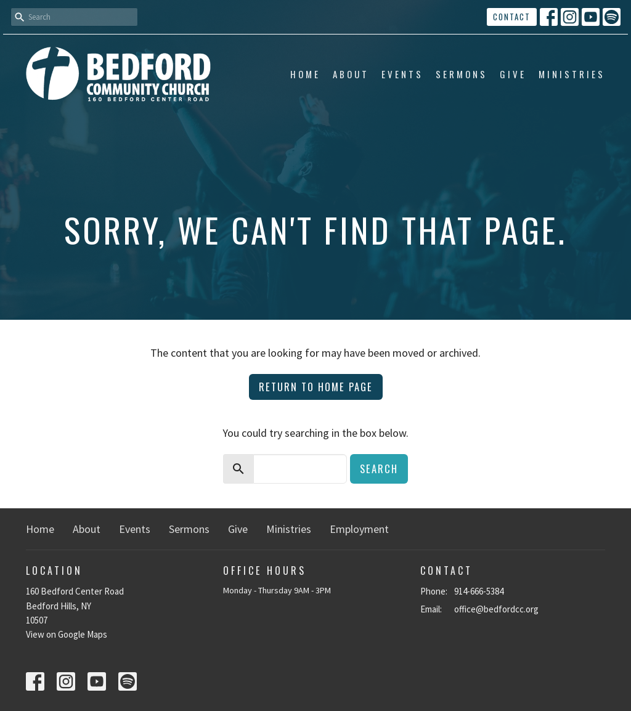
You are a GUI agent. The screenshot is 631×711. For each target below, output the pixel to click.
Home (305, 74)
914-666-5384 (478, 591)
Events (402, 74)
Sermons (461, 74)
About (351, 74)
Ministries (572, 74)
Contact (512, 16)
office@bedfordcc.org (496, 609)
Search (379, 468)
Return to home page (316, 386)
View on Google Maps (66, 634)
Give (513, 74)
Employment (359, 529)
